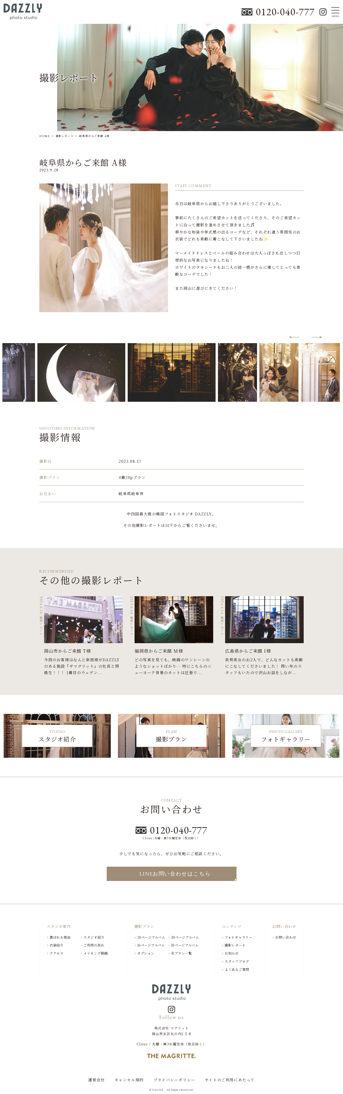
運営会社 (96, 1080)
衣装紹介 (57, 945)
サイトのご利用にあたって (230, 1080)
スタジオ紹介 (93, 937)
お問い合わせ (285, 937)
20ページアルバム (151, 937)
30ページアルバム (185, 937)
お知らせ (232, 953)
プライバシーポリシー (174, 1080)
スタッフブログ (237, 961)
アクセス (57, 953)
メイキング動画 (95, 953)
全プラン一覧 (181, 953)
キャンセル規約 (129, 1080)
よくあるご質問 (237, 969)
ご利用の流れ (93, 945)
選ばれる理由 (60, 937)
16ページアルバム (151, 945)
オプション (146, 953)
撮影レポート (235, 945)
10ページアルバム (185, 945)
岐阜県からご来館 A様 (83, 162)
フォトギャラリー (238, 937)
